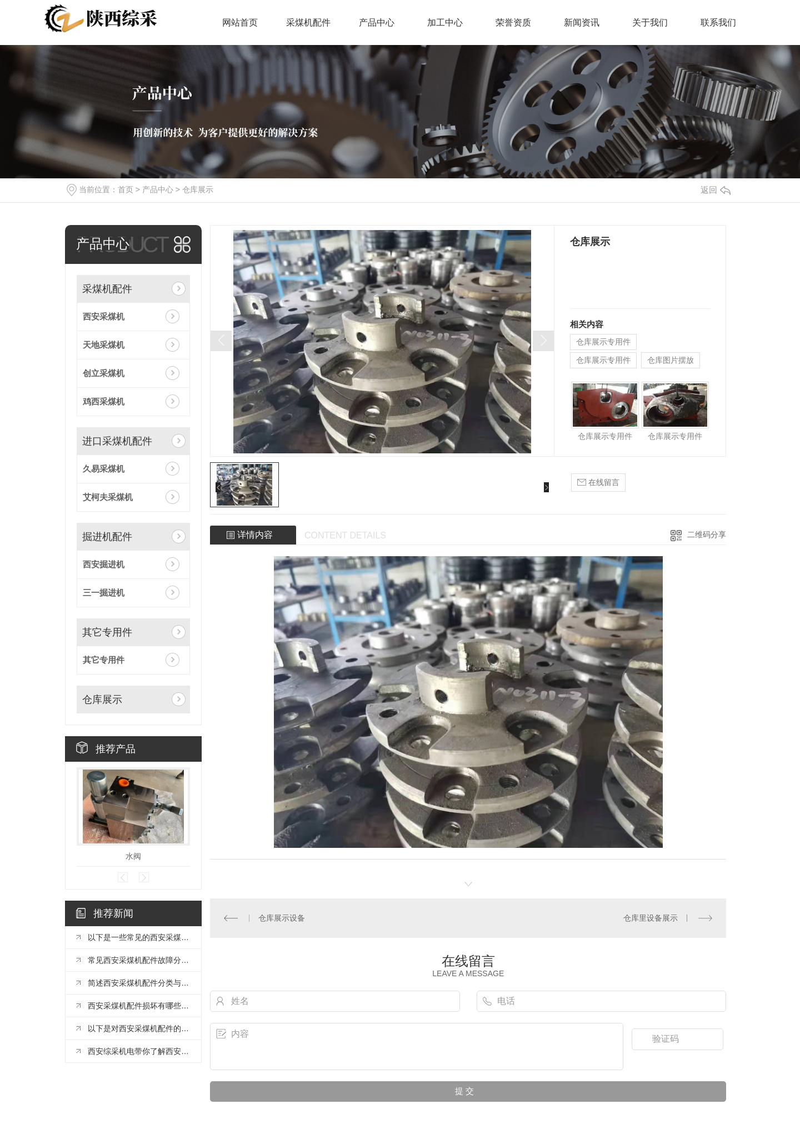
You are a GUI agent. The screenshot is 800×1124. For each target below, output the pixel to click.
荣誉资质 (513, 22)
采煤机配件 (308, 22)
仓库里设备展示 (650, 917)
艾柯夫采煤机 (108, 497)
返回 (716, 189)
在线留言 (598, 482)
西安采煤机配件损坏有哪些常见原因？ (139, 1005)
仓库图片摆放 (670, 360)
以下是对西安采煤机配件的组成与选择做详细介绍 (139, 1028)
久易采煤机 (103, 468)
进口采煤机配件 (117, 441)
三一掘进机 (103, 592)
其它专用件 (107, 632)
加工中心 (445, 22)
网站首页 (240, 22)
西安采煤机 (103, 316)
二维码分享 (706, 534)
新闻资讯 (581, 22)
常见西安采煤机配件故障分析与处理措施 (139, 960)
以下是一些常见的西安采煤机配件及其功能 (139, 937)
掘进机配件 (107, 536)
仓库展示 (197, 189)
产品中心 (376, 22)
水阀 (133, 856)
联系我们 (718, 22)
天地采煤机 (103, 344)
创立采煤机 (103, 373)
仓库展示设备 (281, 917)
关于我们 (650, 22)
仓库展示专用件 (603, 341)
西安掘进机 (103, 564)
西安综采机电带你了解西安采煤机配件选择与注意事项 (139, 1051)
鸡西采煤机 (103, 401)
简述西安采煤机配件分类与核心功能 (139, 982)
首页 (125, 189)
